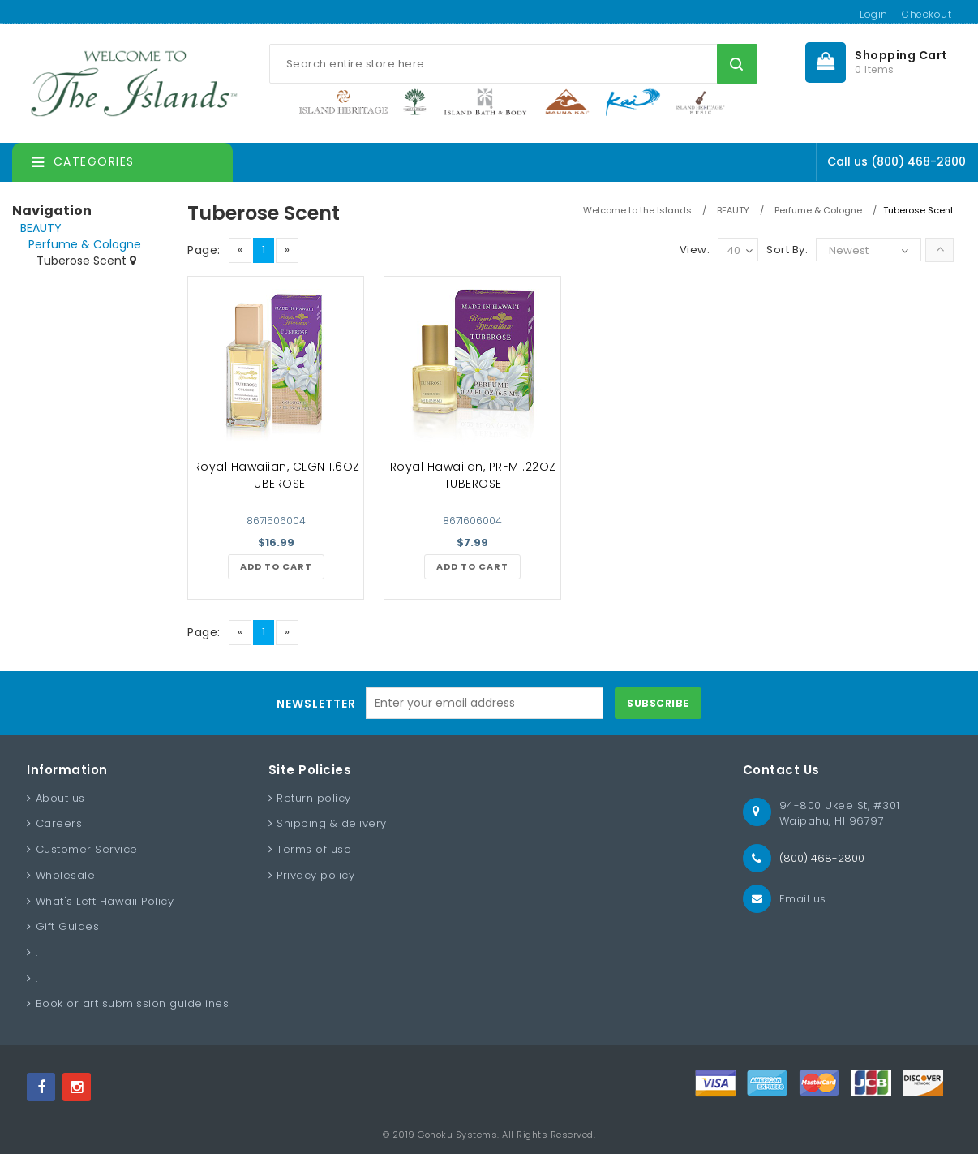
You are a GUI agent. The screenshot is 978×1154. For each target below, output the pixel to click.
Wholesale (66, 875)
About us (60, 798)
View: (695, 249)
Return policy (314, 798)
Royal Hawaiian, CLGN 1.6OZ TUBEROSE (277, 476)
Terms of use (314, 849)
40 (740, 251)
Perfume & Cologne (84, 244)
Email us (802, 898)
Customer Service (87, 849)
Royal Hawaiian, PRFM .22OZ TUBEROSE (473, 476)
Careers (59, 823)
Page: (204, 250)
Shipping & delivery (332, 823)
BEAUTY (41, 228)
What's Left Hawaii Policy (105, 901)
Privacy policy (315, 875)
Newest (849, 250)
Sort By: (787, 249)
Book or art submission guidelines (132, 1003)
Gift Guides (68, 926)
